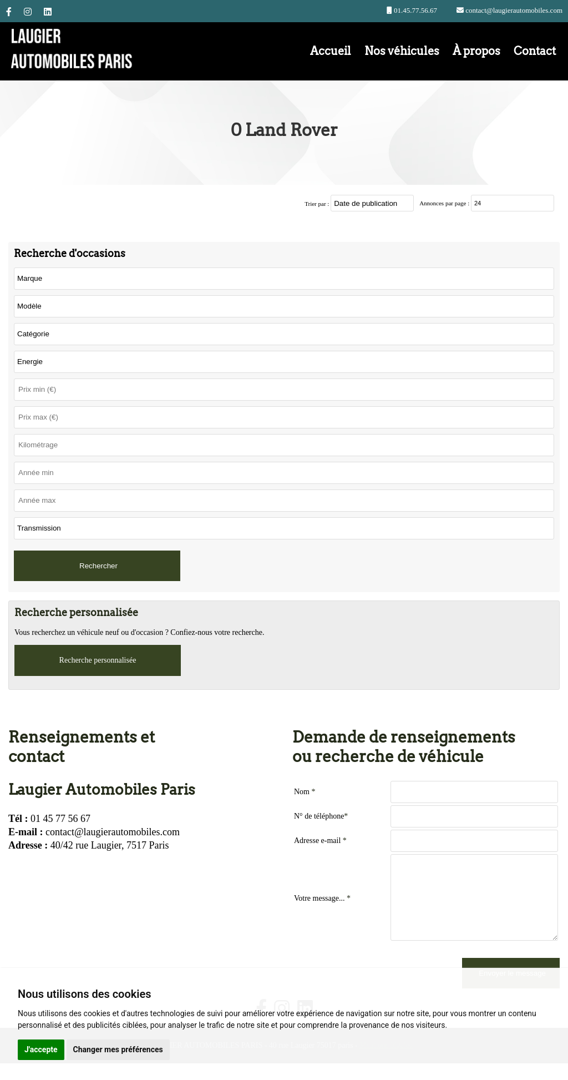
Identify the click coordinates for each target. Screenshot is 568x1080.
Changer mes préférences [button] (118, 1049)
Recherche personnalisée (97, 660)
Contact (535, 51)
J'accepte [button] (41, 1049)
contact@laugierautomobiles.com (513, 10)
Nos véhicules (401, 51)
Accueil (330, 51)
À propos (476, 51)
